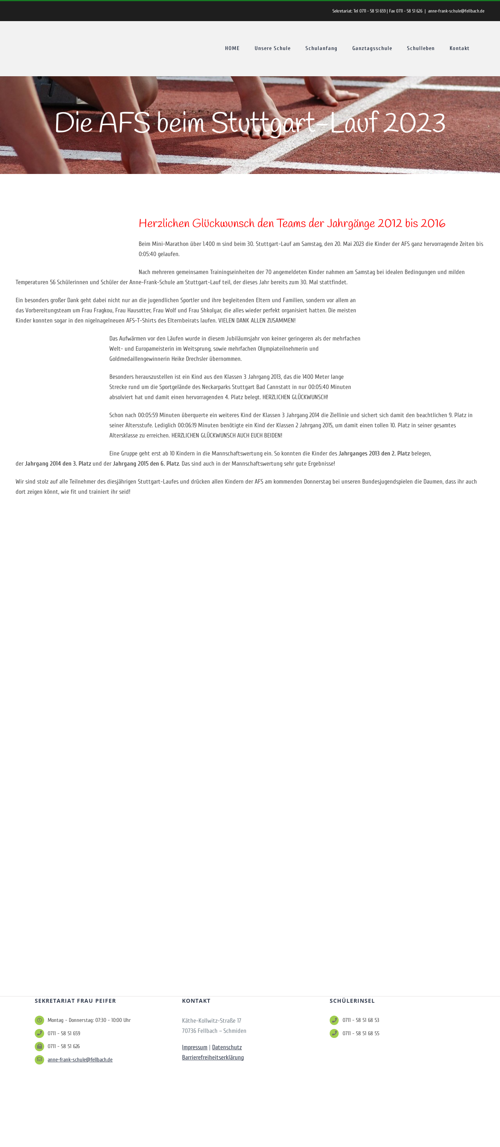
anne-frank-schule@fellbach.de (456, 11)
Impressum (194, 1047)
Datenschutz (227, 1047)
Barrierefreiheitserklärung (213, 1057)
